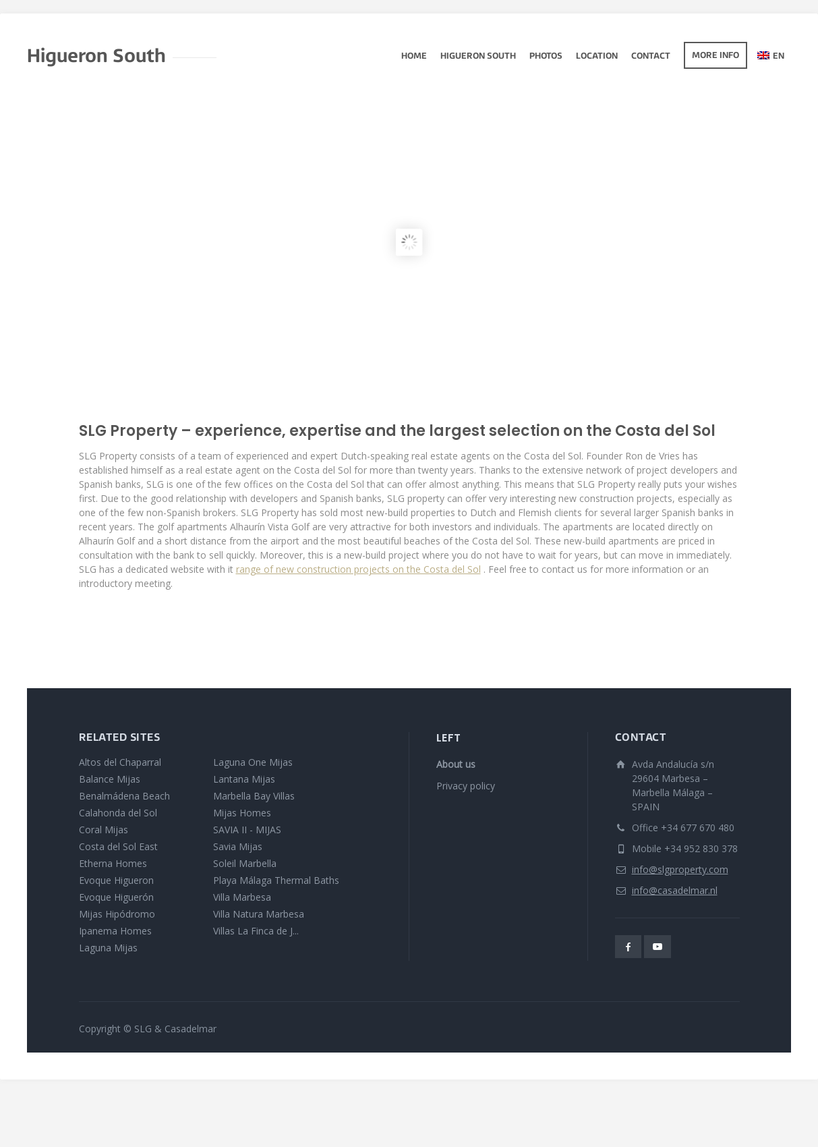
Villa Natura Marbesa (258, 913)
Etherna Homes (113, 863)
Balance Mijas (109, 779)
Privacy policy (465, 785)
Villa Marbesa (242, 897)
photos (545, 56)
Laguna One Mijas (253, 762)
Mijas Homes (242, 812)
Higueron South (478, 56)
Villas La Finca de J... (256, 930)
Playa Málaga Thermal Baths (276, 880)
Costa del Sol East (118, 846)
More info (715, 56)
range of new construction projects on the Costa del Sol (358, 569)
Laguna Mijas (108, 947)
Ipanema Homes (115, 930)
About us (455, 764)
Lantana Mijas (244, 779)
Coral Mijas (103, 829)
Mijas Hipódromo (117, 913)
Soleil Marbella (244, 863)
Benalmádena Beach (124, 795)
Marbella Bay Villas (254, 795)
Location (597, 56)
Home (414, 56)
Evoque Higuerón (116, 897)
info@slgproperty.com (680, 869)
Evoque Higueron (116, 880)
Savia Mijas (237, 846)
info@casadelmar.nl (675, 890)
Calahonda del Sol (118, 812)
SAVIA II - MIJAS (247, 829)
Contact (650, 56)
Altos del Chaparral (120, 762)
